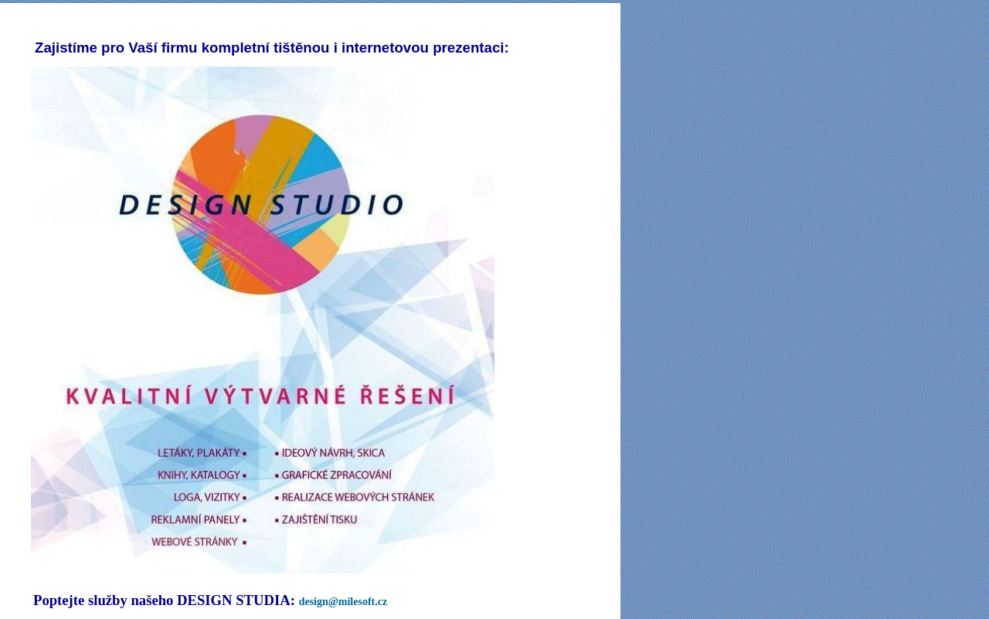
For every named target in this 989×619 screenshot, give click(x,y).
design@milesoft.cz (343, 601)
